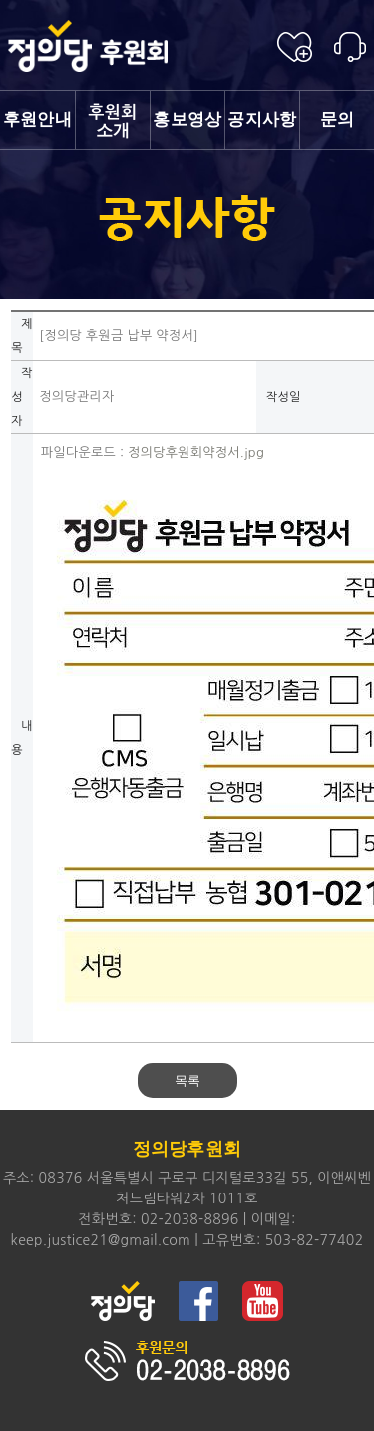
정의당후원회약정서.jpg (196, 452)
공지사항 (261, 119)
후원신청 (294, 47)
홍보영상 (187, 119)
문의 (337, 119)
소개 (113, 122)
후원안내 (37, 119)
